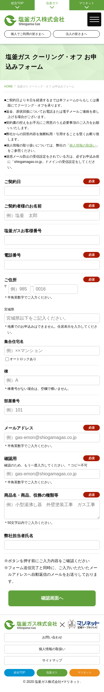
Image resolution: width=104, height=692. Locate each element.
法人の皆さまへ (76, 34)
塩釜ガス (52, 5)
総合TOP (17, 5)
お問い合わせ (52, 641)
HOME (8, 86)
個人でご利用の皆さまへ (27, 34)
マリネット (86, 5)
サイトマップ (52, 664)
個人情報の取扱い (82, 145)
